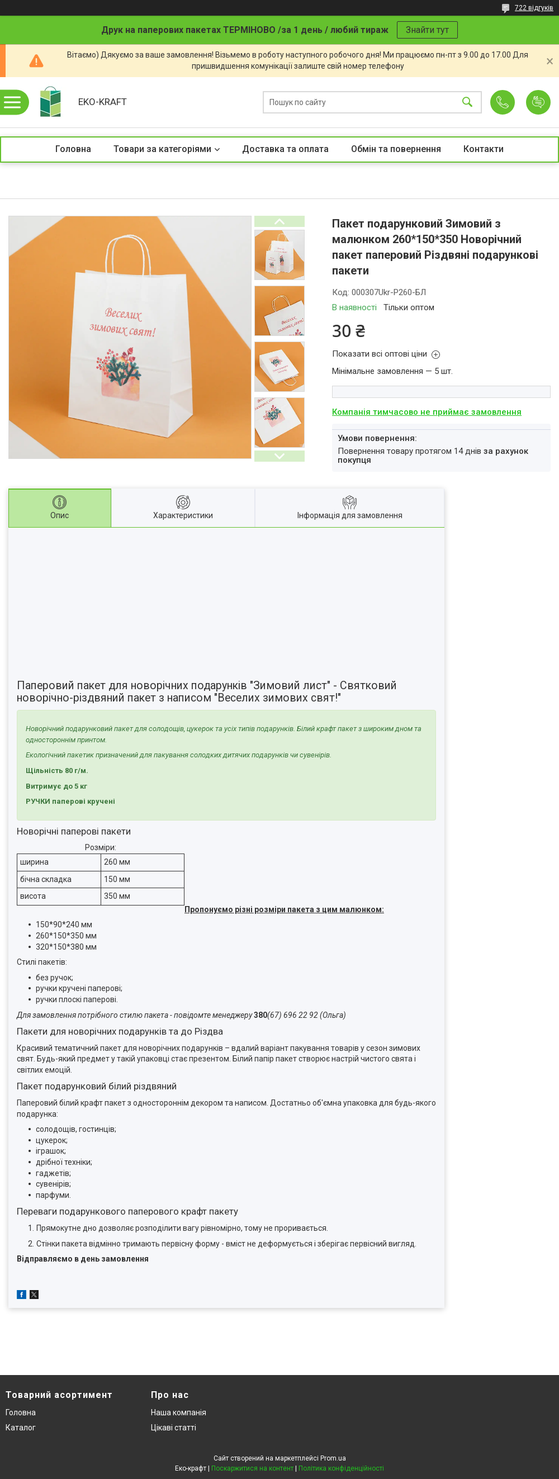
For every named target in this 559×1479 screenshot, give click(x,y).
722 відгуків (534, 8)
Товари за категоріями (162, 149)
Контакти (483, 149)
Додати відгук (538, 102)
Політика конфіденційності (341, 1468)
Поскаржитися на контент (252, 1468)
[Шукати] (467, 102)
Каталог (21, 1427)
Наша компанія (178, 1412)
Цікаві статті (173, 1427)
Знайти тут (427, 30)
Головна (73, 149)
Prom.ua (333, 1458)
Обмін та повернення (396, 149)
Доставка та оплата (285, 149)
